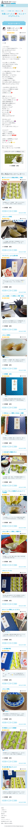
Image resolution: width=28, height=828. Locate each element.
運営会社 (3, 813)
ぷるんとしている (7, 570)
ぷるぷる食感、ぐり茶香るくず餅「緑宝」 (13, 296)
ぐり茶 (9, 211)
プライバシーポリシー (5, 819)
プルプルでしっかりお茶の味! (10, 255)
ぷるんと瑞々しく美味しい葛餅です (11, 531)
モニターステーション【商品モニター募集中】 (8, 2)
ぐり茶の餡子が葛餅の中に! (9, 452)
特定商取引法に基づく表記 (6, 821)
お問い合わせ (3, 815)
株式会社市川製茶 (22, 212)
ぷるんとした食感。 (7, 216)
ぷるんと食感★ (6, 335)
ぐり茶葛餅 (14, 211)
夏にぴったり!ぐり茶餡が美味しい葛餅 (12, 177)
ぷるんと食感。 (6, 689)
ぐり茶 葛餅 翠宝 (6, 648)
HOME (2, 807)
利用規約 (3, 817)
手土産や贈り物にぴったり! (9, 767)
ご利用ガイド (3, 809)
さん (7, 199)
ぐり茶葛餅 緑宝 (7, 374)
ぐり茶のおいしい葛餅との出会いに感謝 (13, 413)
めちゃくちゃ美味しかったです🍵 (11, 609)
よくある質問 (3, 811)
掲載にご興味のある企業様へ (7, 823)
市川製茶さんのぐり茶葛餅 (9, 728)
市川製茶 (4, 211)
